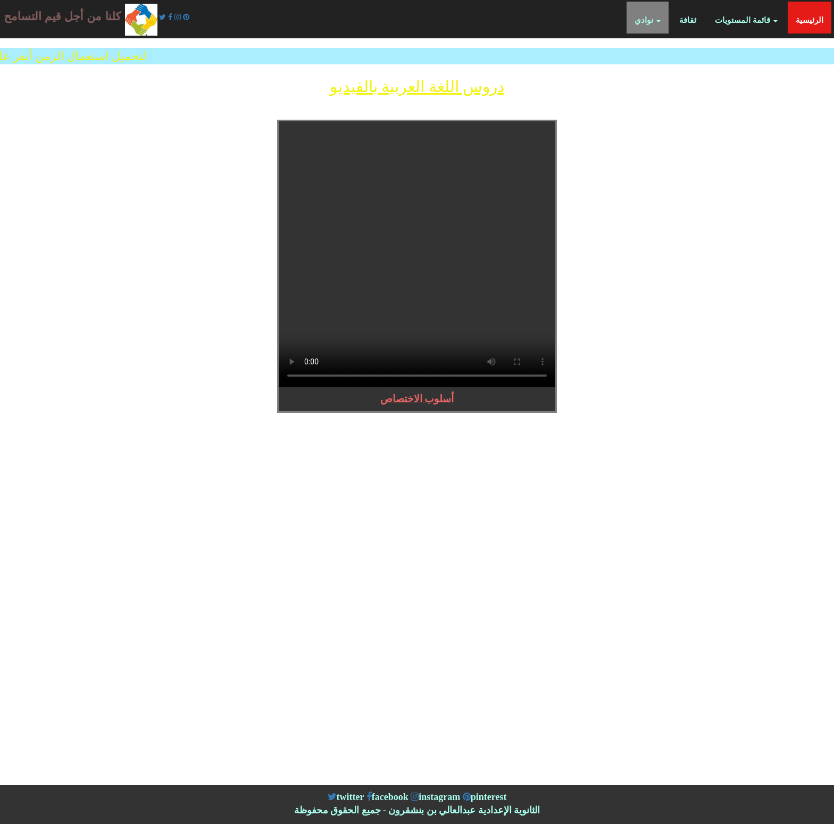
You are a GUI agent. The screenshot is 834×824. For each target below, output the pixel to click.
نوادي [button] (648, 20)
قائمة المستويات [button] (746, 20)
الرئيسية (813, 19)
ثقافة (687, 20)
